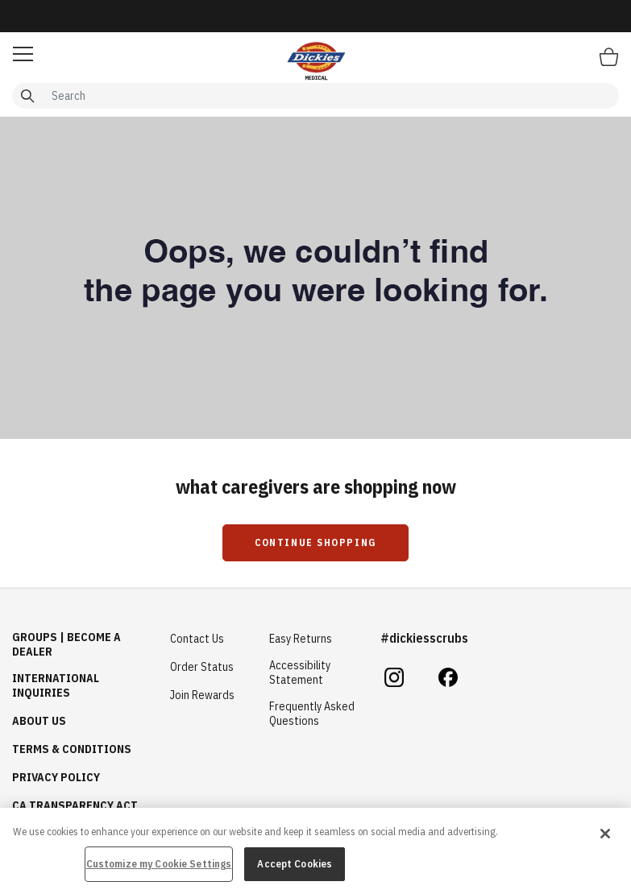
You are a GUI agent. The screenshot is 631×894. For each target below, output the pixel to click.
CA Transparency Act (75, 805)
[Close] (605, 833)
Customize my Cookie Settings (159, 864)
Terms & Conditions (71, 749)
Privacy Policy (56, 777)
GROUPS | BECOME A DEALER (66, 644)
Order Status (202, 667)
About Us (39, 721)
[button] (23, 54)
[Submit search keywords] (27, 96)
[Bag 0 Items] (609, 56)
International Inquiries (55, 685)
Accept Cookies (294, 864)
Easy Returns (300, 638)
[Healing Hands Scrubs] (315, 60)
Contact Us (197, 638)
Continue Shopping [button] (315, 542)
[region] (315, 851)
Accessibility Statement (299, 672)
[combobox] (315, 96)
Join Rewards (202, 695)
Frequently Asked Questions (312, 713)
